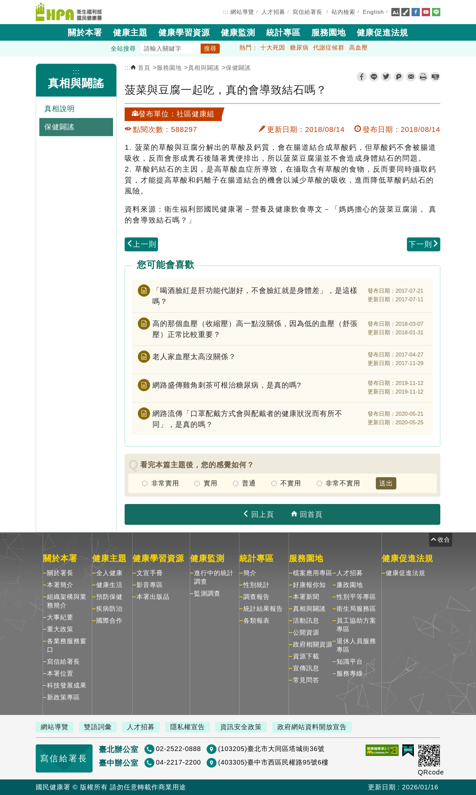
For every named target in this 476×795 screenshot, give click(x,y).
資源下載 (306, 656)
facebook (362, 77)
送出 (386, 483)
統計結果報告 (263, 608)
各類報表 (256, 620)
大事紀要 (60, 617)
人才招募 (273, 12)
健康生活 (109, 584)
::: (225, 12)
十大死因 (272, 47)
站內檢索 (343, 12)
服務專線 (350, 673)
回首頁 (307, 514)
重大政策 (60, 629)
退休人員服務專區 (356, 645)
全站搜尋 (123, 48)
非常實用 (165, 483)
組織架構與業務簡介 (67, 601)
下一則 (424, 244)
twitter (386, 77)
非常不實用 (343, 483)
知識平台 (350, 661)
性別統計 (256, 584)
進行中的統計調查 (214, 577)
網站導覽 (242, 12)
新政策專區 (63, 697)
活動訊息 (306, 620)
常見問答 (306, 680)
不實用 (290, 483)
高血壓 (358, 47)
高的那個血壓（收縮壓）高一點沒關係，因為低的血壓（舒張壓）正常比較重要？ (255, 329)
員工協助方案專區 (356, 625)
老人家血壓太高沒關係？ (194, 357)
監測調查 (207, 593)
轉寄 (411, 77)
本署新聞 (306, 596)
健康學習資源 (184, 32)
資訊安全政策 (241, 727)
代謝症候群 (328, 47)
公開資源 (306, 632)
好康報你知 (309, 584)
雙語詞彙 (98, 727)
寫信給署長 (307, 12)
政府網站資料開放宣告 (312, 727)
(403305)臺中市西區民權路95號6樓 (273, 762)
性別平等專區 (356, 596)
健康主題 (130, 32)
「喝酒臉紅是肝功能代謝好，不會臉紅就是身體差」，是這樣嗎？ (255, 296)
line (374, 77)
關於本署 (85, 32)
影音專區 (150, 584)
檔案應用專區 (313, 572)
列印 (423, 77)
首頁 (140, 67)
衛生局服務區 (356, 608)
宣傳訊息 (306, 668)
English (373, 12)
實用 (211, 483)
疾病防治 (109, 608)
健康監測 (238, 32)
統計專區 (283, 32)
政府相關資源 (313, 644)
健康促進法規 (382, 32)
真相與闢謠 (76, 83)
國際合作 (109, 620)
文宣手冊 (150, 572)
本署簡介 (60, 584)
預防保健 (109, 596)
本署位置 (60, 673)
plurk (399, 77)
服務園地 (328, 32)
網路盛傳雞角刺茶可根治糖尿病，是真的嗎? (226, 385)
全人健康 (109, 572)
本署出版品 (153, 596)
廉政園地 (350, 584)
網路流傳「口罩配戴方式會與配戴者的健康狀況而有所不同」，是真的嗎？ (247, 419)
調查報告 (256, 596)
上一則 (141, 244)
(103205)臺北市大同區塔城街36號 (271, 748)
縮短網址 (435, 77)
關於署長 (60, 572)
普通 (249, 483)
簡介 (250, 572)
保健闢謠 (238, 67)
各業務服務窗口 (67, 645)
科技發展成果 (67, 685)
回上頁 (258, 514)
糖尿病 (299, 47)
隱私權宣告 (187, 727)
